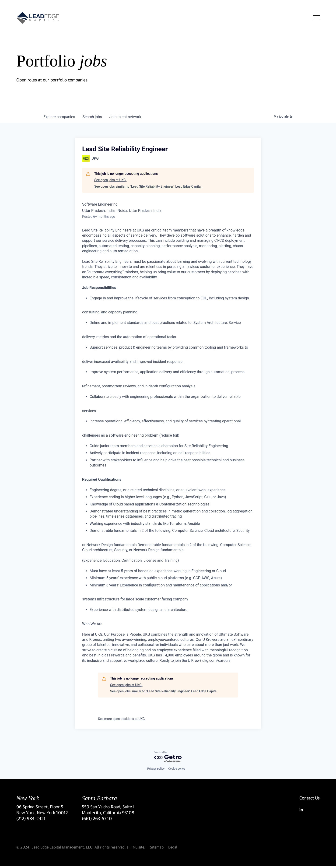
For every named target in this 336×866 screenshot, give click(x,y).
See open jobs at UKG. (110, 180)
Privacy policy (155, 768)
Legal (172, 847)
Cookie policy (176, 768)
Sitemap (157, 847)
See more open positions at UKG (121, 719)
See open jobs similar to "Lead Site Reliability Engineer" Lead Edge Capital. (148, 186)
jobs (92, 117)
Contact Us (309, 797)
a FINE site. (136, 847)
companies (59, 117)
